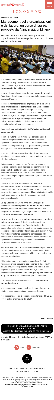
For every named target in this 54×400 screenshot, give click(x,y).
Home (19, 347)
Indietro (33, 347)
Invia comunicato (37, 369)
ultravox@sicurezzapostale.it (15, 384)
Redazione (13, 369)
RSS (36, 371)
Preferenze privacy (27, 386)
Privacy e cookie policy (40, 384)
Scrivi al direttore (24, 371)
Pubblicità (24, 369)
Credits (28, 384)
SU (27, 359)
